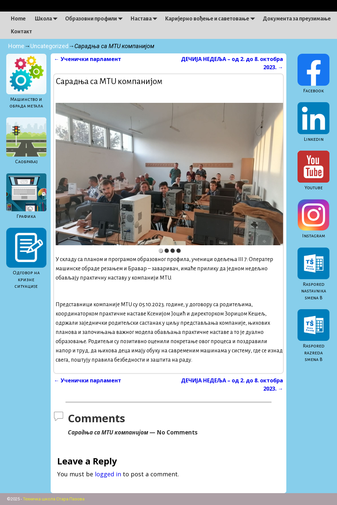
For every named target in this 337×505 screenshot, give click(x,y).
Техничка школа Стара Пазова (54, 498)
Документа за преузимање (297, 19)
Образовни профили (95, 18)
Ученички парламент (87, 59)
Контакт (21, 32)
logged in (108, 474)
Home (18, 19)
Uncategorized (49, 46)
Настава (145, 18)
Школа (48, 18)
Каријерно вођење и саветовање (211, 18)
